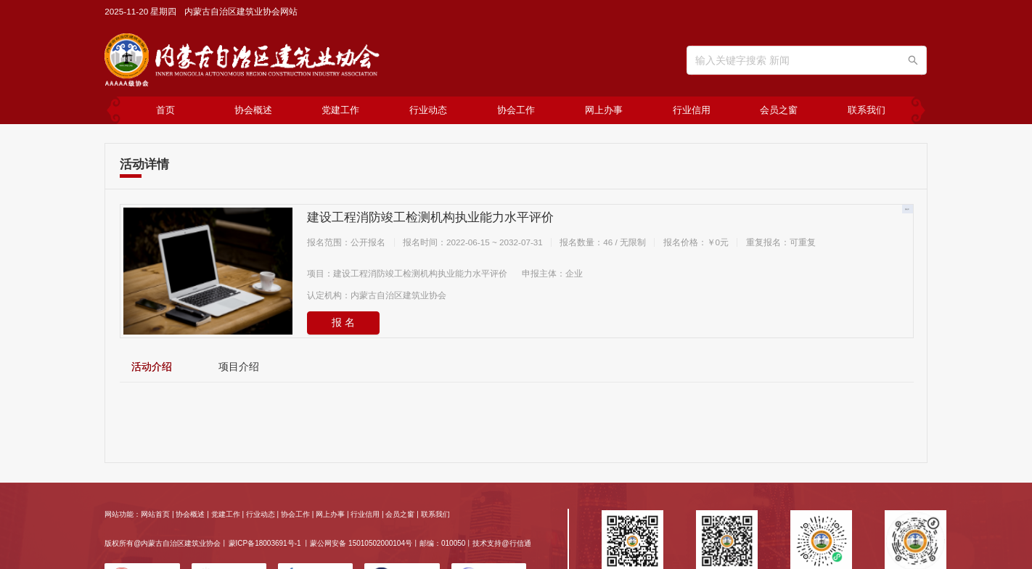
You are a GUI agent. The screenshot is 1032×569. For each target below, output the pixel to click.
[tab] (152, 367)
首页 (165, 110)
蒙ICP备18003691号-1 (265, 543)
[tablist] (516, 366)
